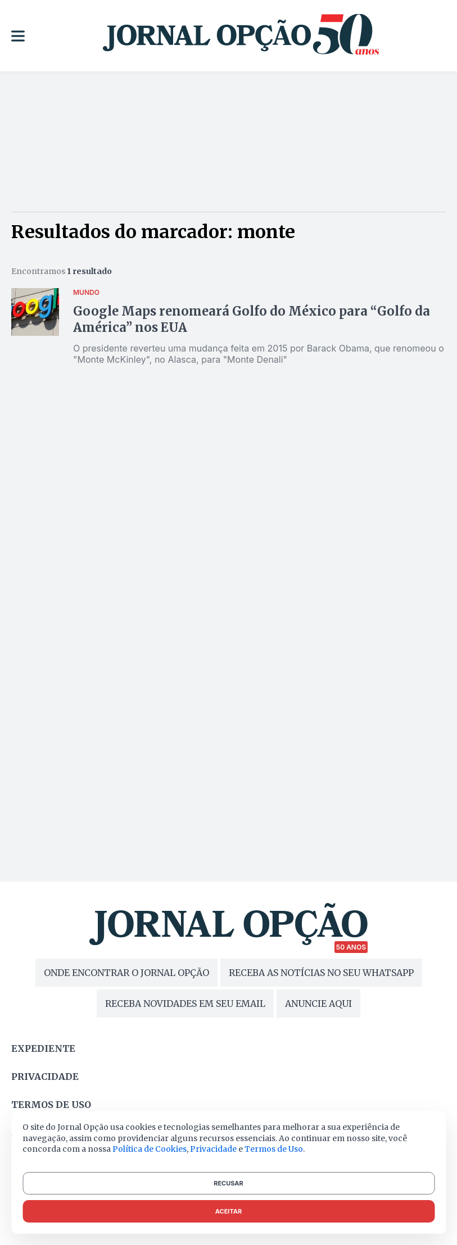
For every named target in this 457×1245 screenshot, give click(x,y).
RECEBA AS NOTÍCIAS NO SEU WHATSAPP (321, 972)
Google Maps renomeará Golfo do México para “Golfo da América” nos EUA (251, 319)
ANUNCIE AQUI (318, 1003)
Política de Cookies (149, 1149)
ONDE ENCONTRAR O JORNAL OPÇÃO (126, 972)
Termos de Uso (274, 1149)
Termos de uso (51, 1104)
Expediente (43, 1048)
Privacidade (45, 1076)
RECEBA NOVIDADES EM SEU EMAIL (185, 1003)
